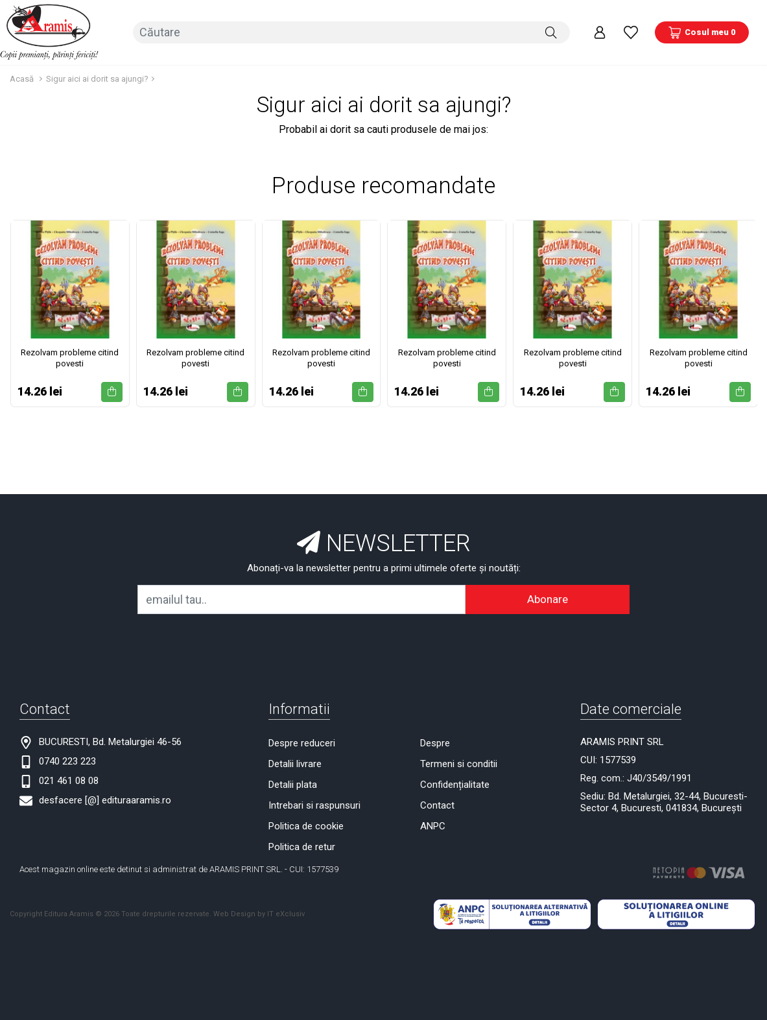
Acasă (22, 77)
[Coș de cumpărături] (701, 32)
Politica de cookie (306, 825)
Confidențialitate (455, 783)
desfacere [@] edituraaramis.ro (105, 799)
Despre (435, 742)
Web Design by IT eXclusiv (259, 913)
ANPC (432, 825)
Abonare (547, 597)
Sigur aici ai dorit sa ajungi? (97, 77)
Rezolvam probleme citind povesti (70, 356)
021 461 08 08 (69, 779)
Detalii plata (292, 783)
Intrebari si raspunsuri (314, 804)
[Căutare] (551, 32)
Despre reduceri (301, 742)
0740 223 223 (67, 760)
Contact (437, 804)
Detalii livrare (295, 762)
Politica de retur (301, 845)
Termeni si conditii (458, 762)
